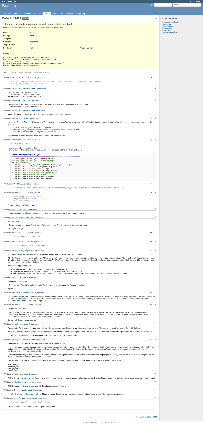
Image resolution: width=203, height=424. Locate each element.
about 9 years (29, 100)
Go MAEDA (19, 100)
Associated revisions (41, 72)
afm (146, 299)
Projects (9, 1)
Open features (167, 26)
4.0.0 (30, 45)
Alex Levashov (20, 382)
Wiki (62, 14)
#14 (155, 277)
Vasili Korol (18, 118)
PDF (155, 417)
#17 (155, 324)
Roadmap (38, 14)
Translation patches (169, 32)
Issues (47, 14)
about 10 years (31, 27)
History (6, 72)
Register (197, 1)
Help (14, 1)
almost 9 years (30, 118)
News (55, 14)
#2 (155, 88)
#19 (155, 373)
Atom (151, 417)
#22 (155, 398)
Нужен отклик (33, 65)
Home (3, 1)
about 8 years (35, 305)
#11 (155, 232)
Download (17, 14)
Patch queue (167, 28)
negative (18, 61)
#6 (155, 139)
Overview (6, 14)
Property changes (25, 72)
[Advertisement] (173, 77)
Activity (28, 14)
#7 (155, 183)
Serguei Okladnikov (18, 27)
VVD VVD (18, 209)
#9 (155, 209)
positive (8, 61)
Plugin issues (167, 30)
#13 (155, 250)
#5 (155, 118)
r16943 (25, 205)
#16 (155, 304)
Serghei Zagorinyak (22, 250)
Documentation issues (170, 22)
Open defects (167, 24)
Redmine (94, 422)
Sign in (191, 1)
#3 (155, 100)
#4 (155, 110)
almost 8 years (53, 27)
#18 (155, 339)
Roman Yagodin (20, 390)
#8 (155, 192)
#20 (155, 382)
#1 (155, 77)
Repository (80, 14)
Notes (14, 72)
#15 (155, 292)
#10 (155, 217)
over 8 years (35, 193)
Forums (70, 14)
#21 (155, 390)
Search (150, 5)
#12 (155, 241)
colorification (21, 299)
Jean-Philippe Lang (22, 398)
